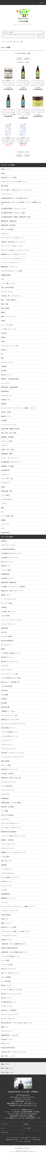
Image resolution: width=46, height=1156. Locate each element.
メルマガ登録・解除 (35, 1139)
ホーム (3, 41)
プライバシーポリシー (24, 1139)
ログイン (3, 1128)
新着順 (28, 53)
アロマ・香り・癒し (10, 41)
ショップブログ (19, 1141)
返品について (36, 1137)
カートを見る (27, 1128)
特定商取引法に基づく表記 (12, 1139)
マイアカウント (5, 1124)
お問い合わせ (4, 1132)
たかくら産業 (20, 41)
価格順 (24, 53)
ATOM (28, 1141)
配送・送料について (26, 1137)
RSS (25, 1141)
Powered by (23, 1151)
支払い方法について (16, 1137)
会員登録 (26, 1124)
